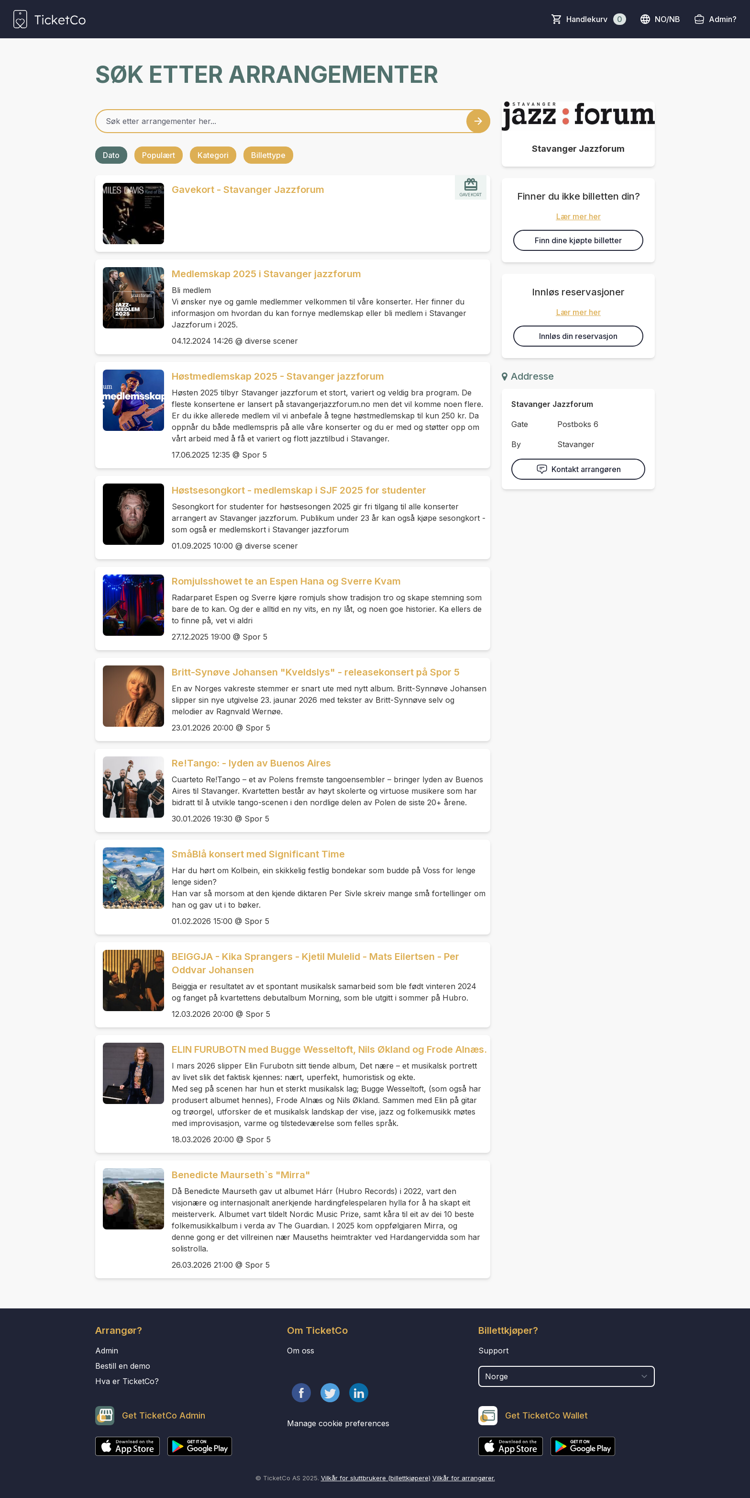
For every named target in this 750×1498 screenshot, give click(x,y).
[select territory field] (566, 1376)
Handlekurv (596, 19)
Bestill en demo (122, 1366)
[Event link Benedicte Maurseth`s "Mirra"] (129, 1198)
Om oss (300, 1350)
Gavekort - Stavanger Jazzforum (248, 189)
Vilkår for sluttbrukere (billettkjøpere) (375, 1478)
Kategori (213, 155)
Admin (106, 1350)
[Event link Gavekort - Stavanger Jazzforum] (129, 213)
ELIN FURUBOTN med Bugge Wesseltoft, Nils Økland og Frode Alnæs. (329, 1049)
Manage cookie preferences (338, 1423)
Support (493, 1350)
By (516, 444)
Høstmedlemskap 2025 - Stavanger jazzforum (278, 376)
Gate (519, 424)
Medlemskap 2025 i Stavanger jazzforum (266, 274)
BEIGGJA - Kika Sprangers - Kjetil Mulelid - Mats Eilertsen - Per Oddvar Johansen (315, 963)
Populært (158, 155)
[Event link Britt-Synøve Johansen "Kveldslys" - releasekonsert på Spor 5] (129, 696)
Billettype (268, 155)
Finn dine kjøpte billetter (578, 240)
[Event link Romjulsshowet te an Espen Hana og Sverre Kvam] (129, 605)
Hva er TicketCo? (127, 1381)
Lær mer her (578, 216)
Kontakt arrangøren (578, 469)
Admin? (723, 19)
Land (488, 1361)
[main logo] (49, 19)
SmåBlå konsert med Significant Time (258, 854)
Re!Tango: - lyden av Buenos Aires (251, 763)
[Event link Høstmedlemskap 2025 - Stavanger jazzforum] (129, 400)
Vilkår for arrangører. (463, 1478)
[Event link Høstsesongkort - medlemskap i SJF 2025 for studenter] (129, 514)
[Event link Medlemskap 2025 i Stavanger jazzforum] (129, 297)
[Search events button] (478, 121)
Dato (111, 155)
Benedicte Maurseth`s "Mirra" (241, 1175)
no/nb (660, 19)
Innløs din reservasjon (578, 336)
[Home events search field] (292, 121)
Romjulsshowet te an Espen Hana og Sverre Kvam (286, 581)
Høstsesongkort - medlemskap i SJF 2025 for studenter (299, 490)
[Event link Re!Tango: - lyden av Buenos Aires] (129, 787)
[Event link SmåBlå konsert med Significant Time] (129, 878)
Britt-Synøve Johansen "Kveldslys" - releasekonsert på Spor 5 (316, 672)
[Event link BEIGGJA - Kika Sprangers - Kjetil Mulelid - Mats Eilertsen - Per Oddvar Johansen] (129, 980)
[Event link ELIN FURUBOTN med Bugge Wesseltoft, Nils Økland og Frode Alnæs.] (129, 1073)
